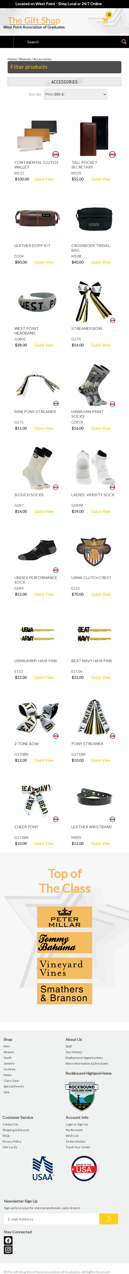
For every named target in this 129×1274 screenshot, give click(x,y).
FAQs (6, 1135)
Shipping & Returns (15, 1130)
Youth (8, 1057)
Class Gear (11, 1080)
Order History (76, 1141)
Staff (68, 1046)
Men (7, 1046)
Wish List (72, 1135)
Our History (73, 1052)
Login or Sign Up (77, 1124)
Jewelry (9, 1063)
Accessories (42, 59)
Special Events (14, 1086)
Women (25, 59)
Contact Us (10, 1124)
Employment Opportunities (84, 1057)
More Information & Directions (86, 1063)
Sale (7, 1092)
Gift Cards (9, 1147)
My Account (74, 1130)
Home (12, 59)
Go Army (10, 1069)
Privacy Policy (12, 1141)
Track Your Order (78, 1147)
